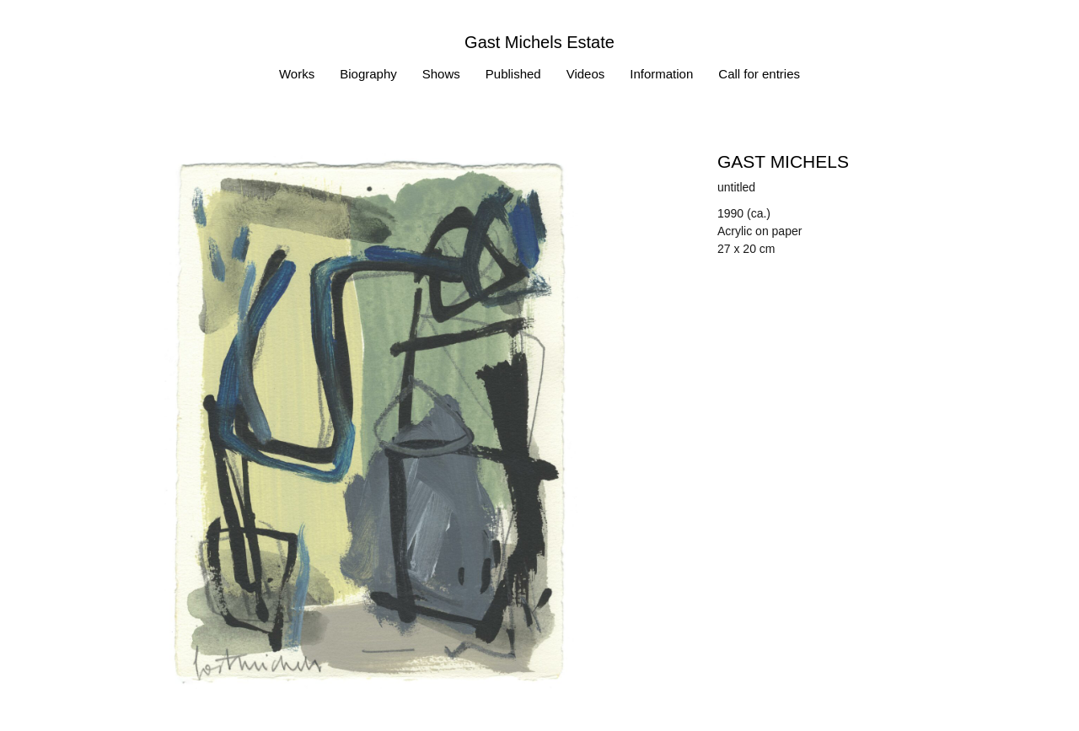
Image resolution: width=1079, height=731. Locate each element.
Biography (368, 74)
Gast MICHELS (783, 161)
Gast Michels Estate (539, 42)
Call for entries (759, 74)
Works (296, 74)
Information (661, 74)
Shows (441, 74)
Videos (585, 74)
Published (513, 74)
